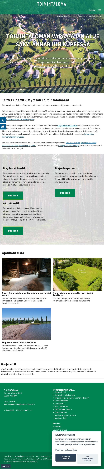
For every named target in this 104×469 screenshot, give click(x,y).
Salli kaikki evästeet (66, 458)
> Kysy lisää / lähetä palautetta (17, 410)
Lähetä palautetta (94, 16)
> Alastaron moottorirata (64, 415)
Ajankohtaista (13, 253)
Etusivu (56, 423)
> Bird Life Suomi (60, 406)
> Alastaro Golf (59, 418)
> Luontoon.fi (59, 403)
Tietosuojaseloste (43, 456)
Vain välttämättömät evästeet (87, 459)
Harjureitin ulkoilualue (67, 125)
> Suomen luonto (60, 400)
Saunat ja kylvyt (60, 430)
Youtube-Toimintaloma (77, 16)
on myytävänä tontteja (68, 145)
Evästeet (6, 466)
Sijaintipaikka (62, 16)
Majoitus (57, 426)
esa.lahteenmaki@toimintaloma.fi (19, 404)
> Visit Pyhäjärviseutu (62, 409)
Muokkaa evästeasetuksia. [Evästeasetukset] (66, 450)
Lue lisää (13, 195)
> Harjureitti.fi (59, 392)
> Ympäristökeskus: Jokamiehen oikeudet (71, 397)
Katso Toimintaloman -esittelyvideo (18, 119)
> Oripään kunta (60, 412)
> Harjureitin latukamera (64, 395)
